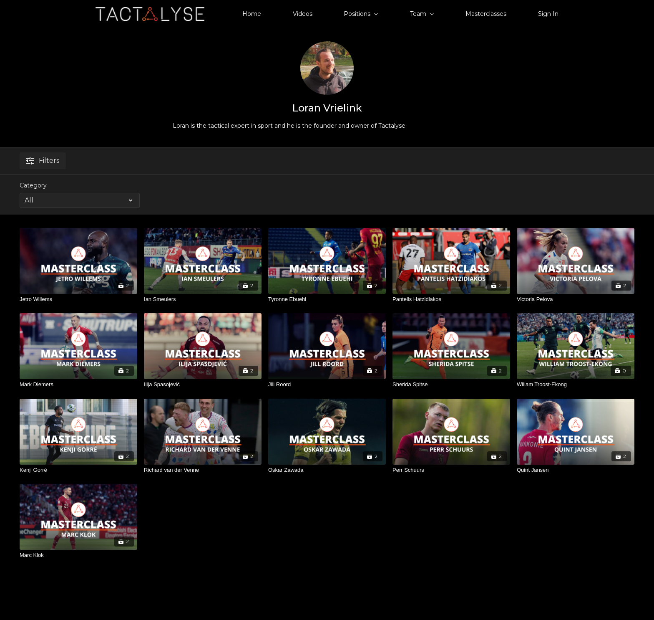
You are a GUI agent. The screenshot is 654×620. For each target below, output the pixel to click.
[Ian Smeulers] (203, 299)
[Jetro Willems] (78, 299)
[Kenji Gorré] (78, 470)
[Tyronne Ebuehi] (327, 299)
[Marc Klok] (78, 555)
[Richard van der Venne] (203, 470)
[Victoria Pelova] (575, 299)
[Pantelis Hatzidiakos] (451, 299)
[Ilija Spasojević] (203, 384)
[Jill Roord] (327, 384)
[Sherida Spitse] (451, 384)
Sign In (548, 14)
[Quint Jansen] (575, 470)
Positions (361, 14)
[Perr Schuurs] (451, 470)
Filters (42, 160)
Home (251, 14)
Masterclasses (485, 14)
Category (33, 185)
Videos (302, 14)
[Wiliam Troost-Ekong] (575, 384)
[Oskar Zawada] (327, 470)
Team (422, 14)
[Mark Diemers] (78, 384)
